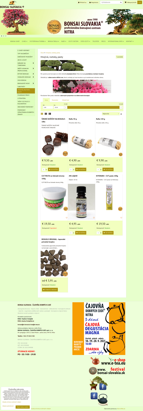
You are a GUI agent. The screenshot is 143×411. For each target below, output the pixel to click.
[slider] (65, 107)
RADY (63, 41)
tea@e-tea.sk (35, 324)
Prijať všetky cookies (22, 407)
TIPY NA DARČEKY (23, 53)
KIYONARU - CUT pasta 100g (107, 176)
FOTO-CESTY (85, 41)
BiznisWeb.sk (121, 409)
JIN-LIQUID (73, 176)
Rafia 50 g (73, 119)
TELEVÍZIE (95, 41)
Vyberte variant (50, 290)
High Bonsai (22, 80)
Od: (48, 106)
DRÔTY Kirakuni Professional (26, 69)
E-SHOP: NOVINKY (23, 50)
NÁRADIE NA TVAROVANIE (26, 64)
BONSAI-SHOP (15, 41)
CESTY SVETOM (73, 41)
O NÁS (24, 41)
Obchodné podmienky (25, 107)
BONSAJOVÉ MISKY (26, 83)
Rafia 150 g (100, 119)
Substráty (21, 86)
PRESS (103, 41)
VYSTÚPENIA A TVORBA (38, 41)
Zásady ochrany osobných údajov (40, 408)
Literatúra (22, 98)
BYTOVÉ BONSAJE (26, 73)
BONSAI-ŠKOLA (53, 41)
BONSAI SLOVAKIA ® (12, 7)
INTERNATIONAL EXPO (116, 41)
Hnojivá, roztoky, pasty (24, 91)
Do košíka (53, 169)
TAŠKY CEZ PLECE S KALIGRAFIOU (24, 103)
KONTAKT (130, 41)
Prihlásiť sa (82, 2)
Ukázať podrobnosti (8, 406)
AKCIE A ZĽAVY (22, 60)
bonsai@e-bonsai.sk (24, 324)
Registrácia (93, 2)
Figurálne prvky (23, 95)
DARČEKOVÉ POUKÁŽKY (25, 57)
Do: (59, 106)
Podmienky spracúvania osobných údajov (26, 112)
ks (44, 169)
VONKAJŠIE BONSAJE (26, 77)
